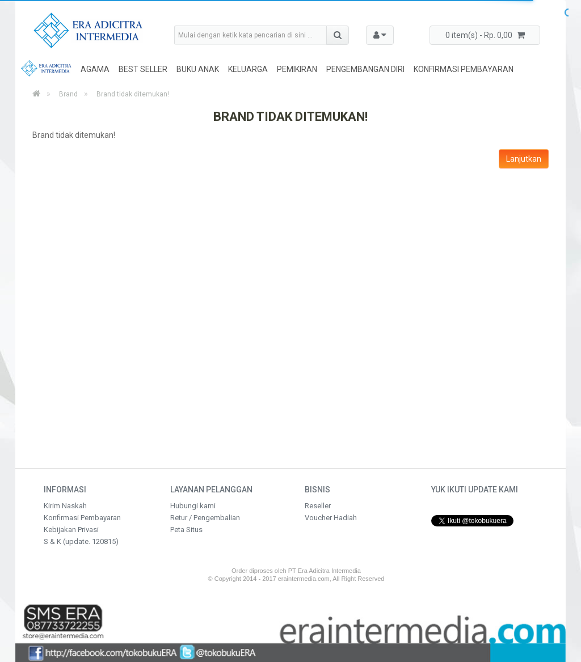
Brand (68, 94)
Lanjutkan (523, 158)
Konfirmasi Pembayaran (463, 69)
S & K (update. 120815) (81, 541)
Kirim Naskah (65, 505)
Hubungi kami (193, 505)
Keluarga (248, 69)
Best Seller (143, 69)
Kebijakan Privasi (71, 529)
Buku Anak (197, 69)
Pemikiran (297, 69)
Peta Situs (186, 529)
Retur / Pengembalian (205, 517)
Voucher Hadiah (331, 517)
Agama (95, 69)
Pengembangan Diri (365, 69)
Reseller (318, 505)
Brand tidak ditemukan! (132, 94)
